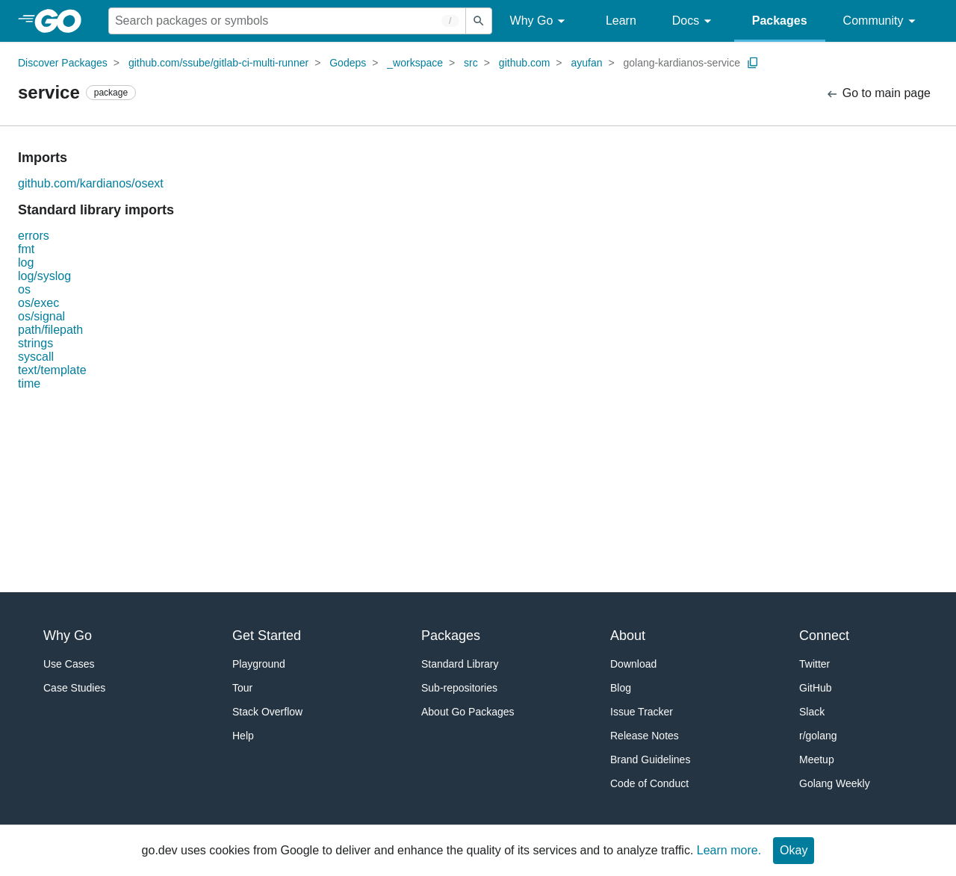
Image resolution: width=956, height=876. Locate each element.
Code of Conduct (649, 783)
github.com (524, 63)
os (24, 289)
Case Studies (74, 688)
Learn (621, 20)
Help (243, 736)
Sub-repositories (459, 688)
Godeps (347, 63)
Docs (694, 21)
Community (881, 21)
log (26, 262)
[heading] (63, 21)
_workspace (415, 63)
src (471, 63)
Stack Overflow (267, 712)
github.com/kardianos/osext (91, 183)
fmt (26, 249)
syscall (36, 356)
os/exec (38, 302)
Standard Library (460, 664)
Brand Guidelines (650, 759)
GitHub (815, 688)
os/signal (41, 316)
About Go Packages (468, 712)
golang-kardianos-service (682, 63)
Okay (793, 850)
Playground (258, 664)
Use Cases (68, 664)
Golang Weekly (834, 783)
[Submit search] (478, 20)
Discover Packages (63, 63)
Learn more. (729, 850)
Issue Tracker (641, 712)
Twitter (814, 664)
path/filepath (50, 329)
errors (33, 235)
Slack (812, 712)
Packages (779, 20)
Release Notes (644, 736)
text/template (52, 370)
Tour (242, 688)
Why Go (540, 21)
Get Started (266, 635)
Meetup (816, 759)
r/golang (818, 736)
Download (633, 664)
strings (35, 343)
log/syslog (44, 276)
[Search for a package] (287, 20)
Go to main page (878, 94)
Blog (620, 688)
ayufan (586, 63)
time (29, 383)
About (627, 635)
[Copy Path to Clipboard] (753, 62)
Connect (824, 635)
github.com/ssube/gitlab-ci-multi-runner (218, 63)
